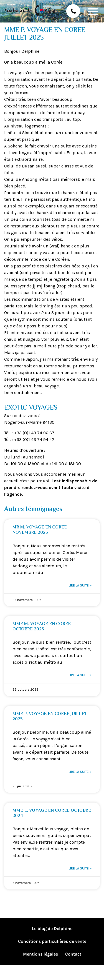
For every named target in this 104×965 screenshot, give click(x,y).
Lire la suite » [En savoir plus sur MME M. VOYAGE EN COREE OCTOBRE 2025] (80, 675)
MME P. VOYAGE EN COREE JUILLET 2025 (49, 717)
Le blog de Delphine (52, 928)
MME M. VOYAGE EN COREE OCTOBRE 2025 (41, 627)
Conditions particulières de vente (52, 941)
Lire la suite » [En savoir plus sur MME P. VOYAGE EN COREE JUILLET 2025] (80, 772)
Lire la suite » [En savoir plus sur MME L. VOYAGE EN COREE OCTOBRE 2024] (80, 868)
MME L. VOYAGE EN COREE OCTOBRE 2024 (51, 813)
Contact (73, 954)
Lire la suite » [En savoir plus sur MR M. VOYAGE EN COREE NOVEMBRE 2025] (80, 585)
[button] (93, 11)
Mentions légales (40, 954)
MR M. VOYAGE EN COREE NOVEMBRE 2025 (39, 530)
